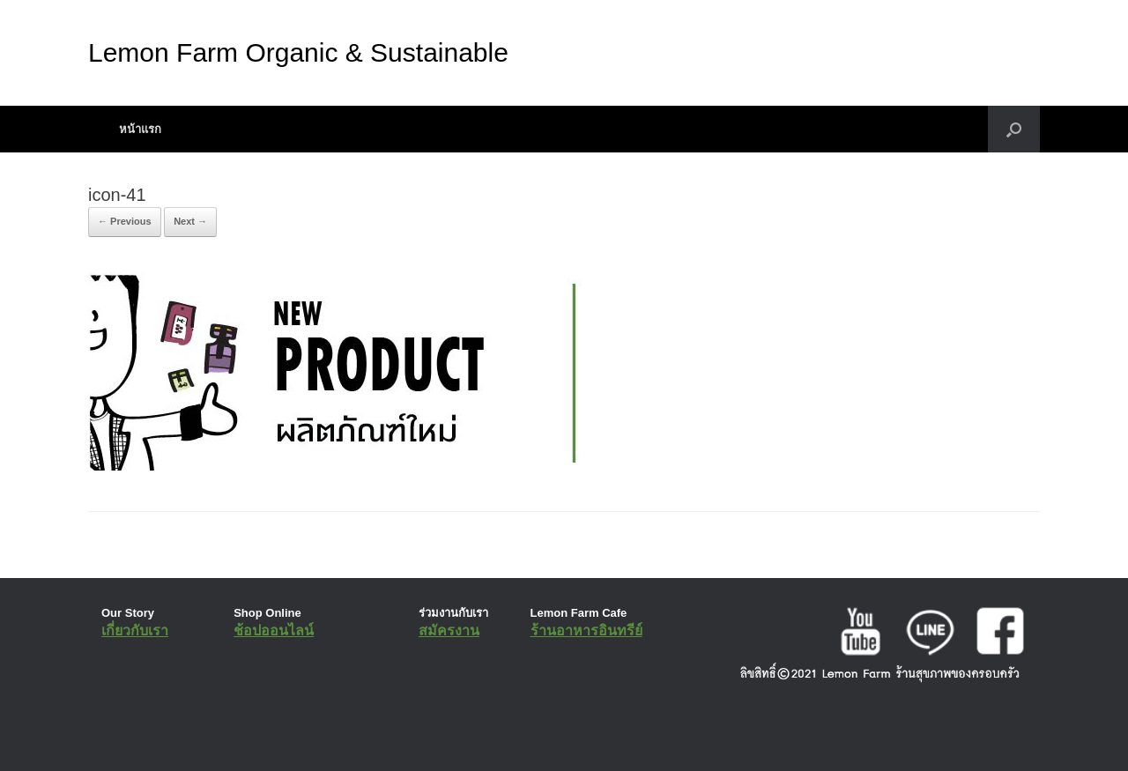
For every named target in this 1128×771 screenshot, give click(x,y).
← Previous (125, 221)
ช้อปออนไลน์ (274, 630)
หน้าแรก (140, 129)
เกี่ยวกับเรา (134, 630)
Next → (190, 221)
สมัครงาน (449, 630)
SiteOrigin (551, 735)
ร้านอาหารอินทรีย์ (586, 630)
